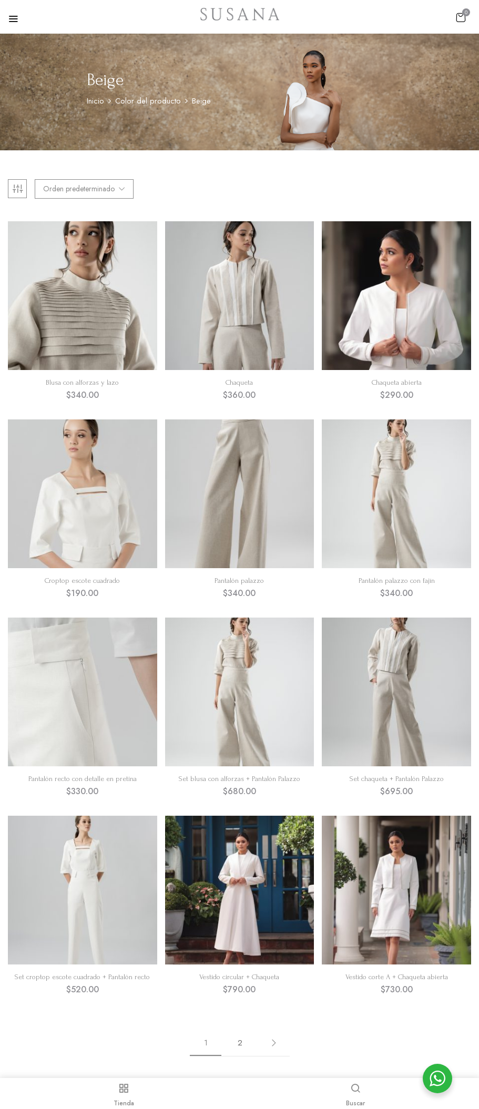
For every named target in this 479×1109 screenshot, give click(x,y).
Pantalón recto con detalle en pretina (82, 779)
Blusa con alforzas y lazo (82, 382)
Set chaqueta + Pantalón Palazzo (397, 779)
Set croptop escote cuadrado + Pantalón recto (82, 977)
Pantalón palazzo (239, 580)
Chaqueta (239, 382)
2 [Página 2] (240, 1043)
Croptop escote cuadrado (82, 580)
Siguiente (274, 1043)
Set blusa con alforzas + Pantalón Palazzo (239, 779)
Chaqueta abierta (397, 382)
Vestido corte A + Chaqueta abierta (396, 977)
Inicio (95, 101)
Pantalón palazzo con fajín (397, 580)
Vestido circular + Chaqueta (239, 977)
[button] (460, 17)
